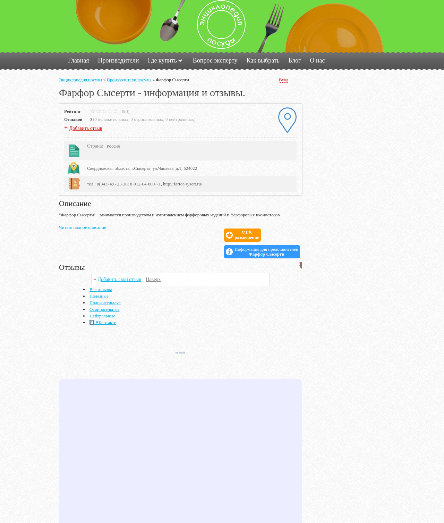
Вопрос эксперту (215, 60)
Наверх (153, 262)
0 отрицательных (147, 119)
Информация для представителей (266, 235)
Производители (118, 60)
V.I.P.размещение (208, 235)
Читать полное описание (82, 227)
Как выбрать (262, 60)
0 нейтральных (179, 119)
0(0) (109, 111)
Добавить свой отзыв (119, 262)
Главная (78, 60)
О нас (317, 60)
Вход (283, 79)
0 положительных (111, 119)
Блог (295, 60)
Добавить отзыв (85, 128)
